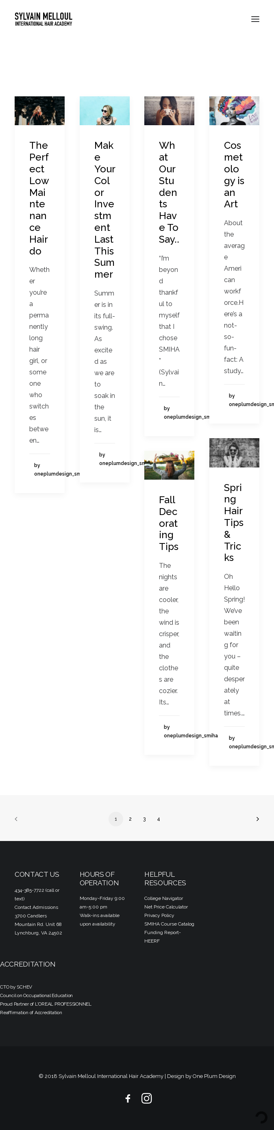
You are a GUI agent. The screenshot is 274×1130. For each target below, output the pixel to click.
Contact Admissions (36, 907)
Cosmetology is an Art (234, 174)
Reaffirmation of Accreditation (31, 1012)
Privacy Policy (159, 915)
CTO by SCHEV (16, 987)
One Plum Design (214, 1076)
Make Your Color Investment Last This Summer (104, 209)
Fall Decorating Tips (168, 523)
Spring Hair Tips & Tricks (234, 523)
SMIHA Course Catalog (169, 924)
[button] (255, 19)
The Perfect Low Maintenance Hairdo (39, 197)
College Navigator (163, 898)
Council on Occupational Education (36, 995)
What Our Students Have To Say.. (169, 192)
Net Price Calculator (166, 907)
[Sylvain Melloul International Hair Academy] (43, 19)
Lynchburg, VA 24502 (38, 933)
